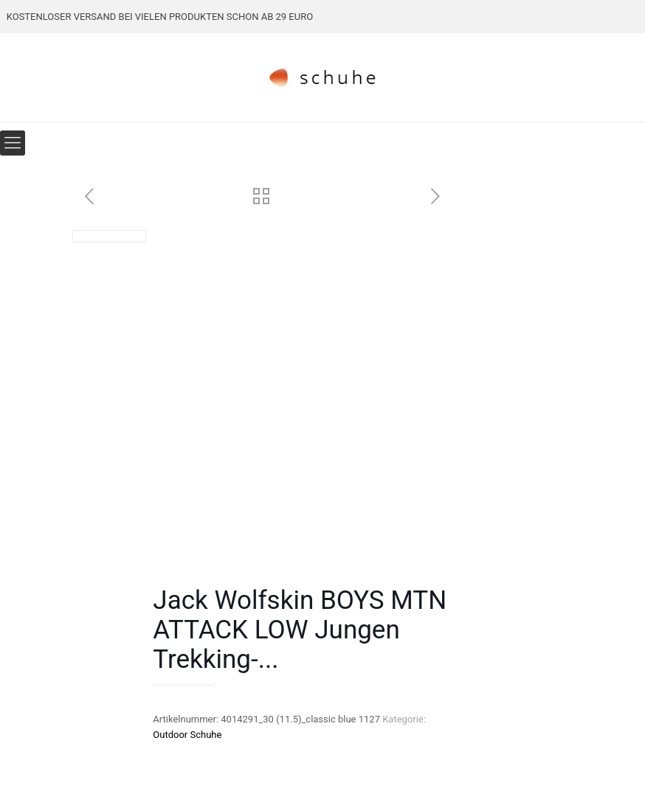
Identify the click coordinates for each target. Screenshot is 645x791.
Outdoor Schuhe (187, 734)
